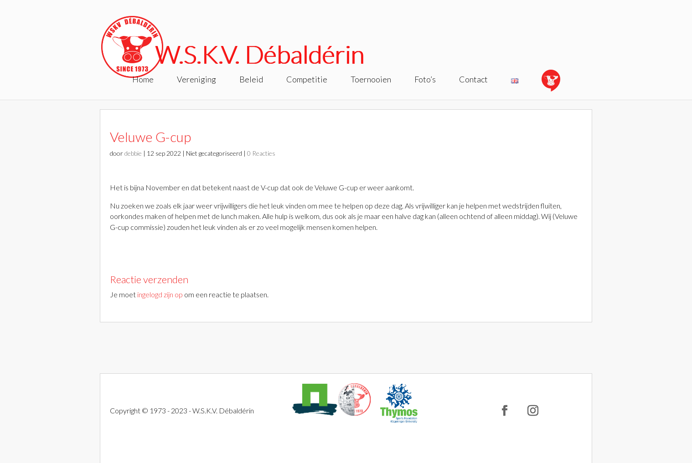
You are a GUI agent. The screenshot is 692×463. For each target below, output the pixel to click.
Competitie (306, 80)
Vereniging (196, 80)
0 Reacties (261, 153)
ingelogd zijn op (160, 294)
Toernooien (371, 80)
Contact (473, 80)
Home (143, 80)
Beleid (251, 80)
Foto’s (425, 80)
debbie (133, 153)
